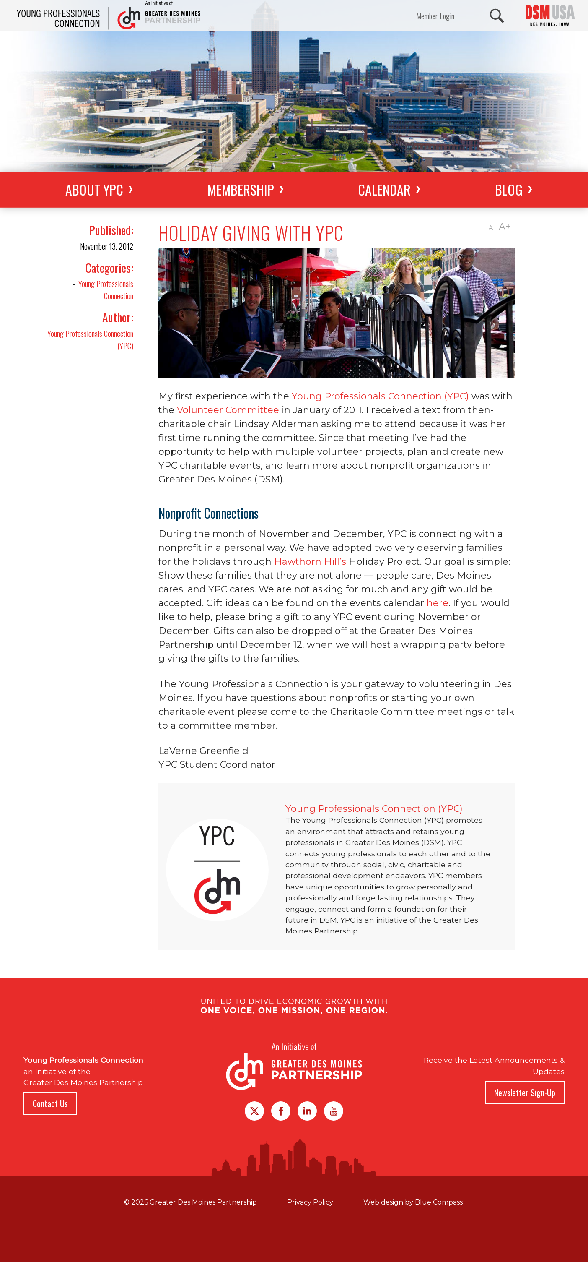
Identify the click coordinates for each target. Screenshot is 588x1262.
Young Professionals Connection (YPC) (90, 339)
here (437, 603)
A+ (505, 226)
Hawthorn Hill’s (310, 561)
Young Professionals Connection (105, 289)
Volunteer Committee (228, 410)
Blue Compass (439, 1202)
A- (492, 228)
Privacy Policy (310, 1202)
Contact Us (50, 1103)
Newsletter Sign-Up (524, 1092)
